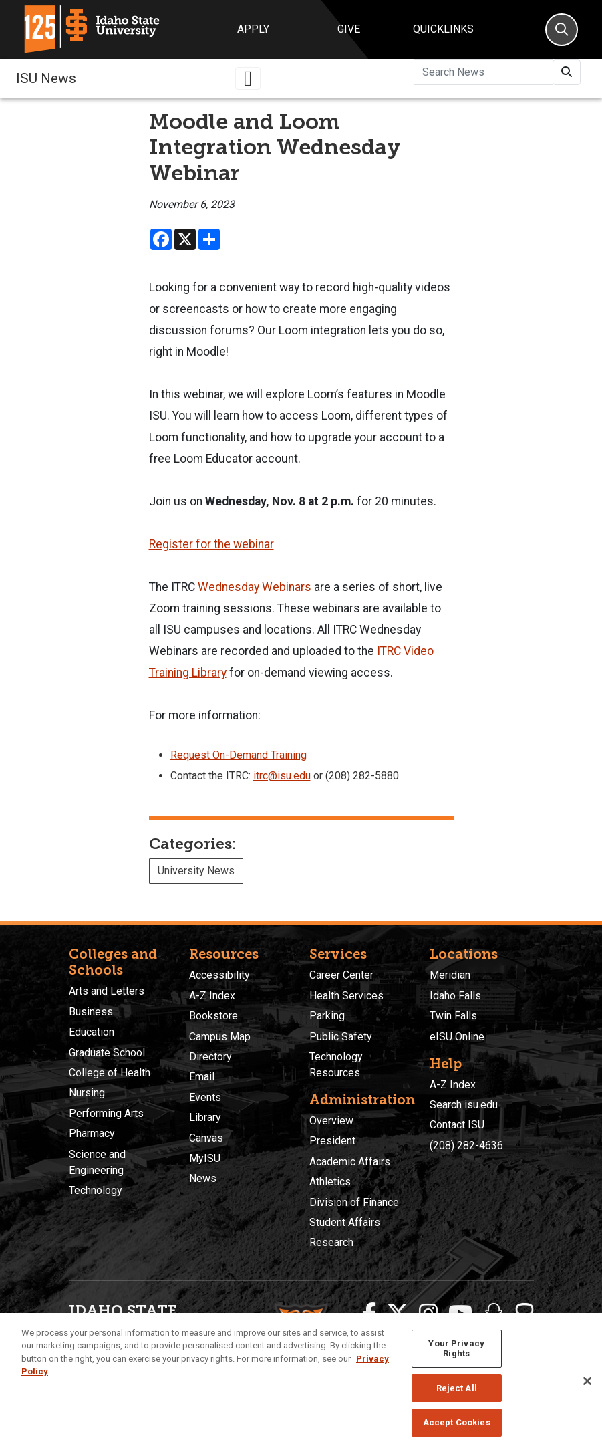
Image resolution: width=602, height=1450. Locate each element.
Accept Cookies (456, 1422)
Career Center (341, 975)
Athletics (330, 1181)
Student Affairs (344, 1222)
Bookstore (213, 1015)
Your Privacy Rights (456, 1348)
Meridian (450, 975)
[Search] (561, 29)
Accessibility (219, 975)
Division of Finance (354, 1202)
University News (196, 870)
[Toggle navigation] (248, 78)
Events (205, 1097)
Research (331, 1242)
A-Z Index (212, 995)
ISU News (46, 78)
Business (91, 1011)
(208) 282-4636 (466, 1145)
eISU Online (457, 1036)
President (332, 1140)
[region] (301, 1381)
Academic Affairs (349, 1161)
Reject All (456, 1388)
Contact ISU (457, 1124)
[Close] (587, 1381)
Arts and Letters (106, 991)
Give (348, 29)
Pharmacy (92, 1133)
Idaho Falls (455, 995)
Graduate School (107, 1052)
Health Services (346, 995)
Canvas (206, 1138)
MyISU (204, 1158)
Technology (95, 1190)
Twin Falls (453, 1015)
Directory (210, 1056)
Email (201, 1076)
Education (91, 1031)
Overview (331, 1120)
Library (205, 1117)
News (202, 1178)
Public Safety (340, 1036)
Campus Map (220, 1036)
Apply (253, 29)
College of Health (109, 1072)
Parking (327, 1015)
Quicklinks (443, 29)
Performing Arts (106, 1113)
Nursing (87, 1092)
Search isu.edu (464, 1104)
